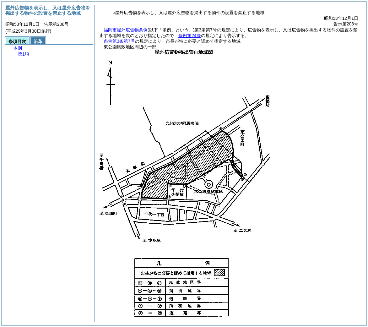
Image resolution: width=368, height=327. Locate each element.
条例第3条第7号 (119, 41)
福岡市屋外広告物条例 (126, 29)
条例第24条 (189, 35)
